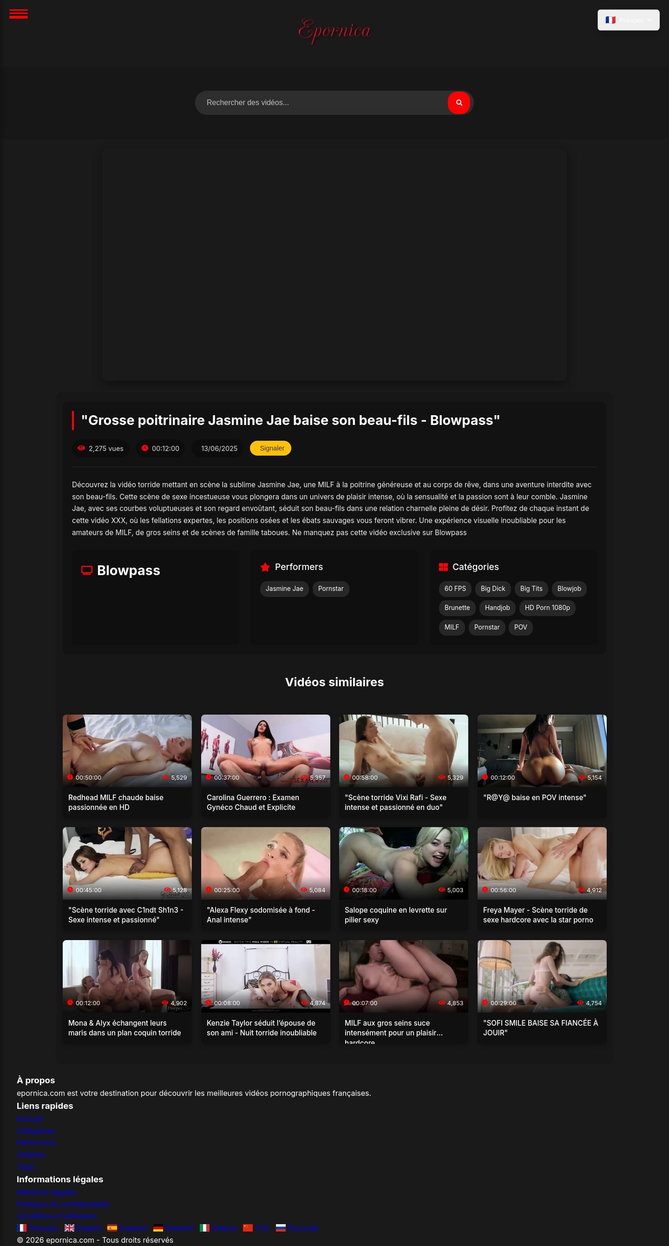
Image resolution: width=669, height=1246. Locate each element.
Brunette (457, 607)
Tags (25, 1166)
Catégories (36, 1130)
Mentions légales (46, 1192)
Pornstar (331, 588)
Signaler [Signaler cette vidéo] (272, 448)
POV (520, 627)
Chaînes (31, 1154)
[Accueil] (334, 33)
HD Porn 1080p (547, 607)
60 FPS (455, 588)
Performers (36, 1142)
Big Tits (531, 588)
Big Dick (493, 588)
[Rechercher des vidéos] (334, 103)
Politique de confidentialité (63, 1204)
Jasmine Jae (284, 588)
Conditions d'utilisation (57, 1215)
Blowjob (569, 588)
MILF (452, 627)
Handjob (497, 607)
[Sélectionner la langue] (628, 20)
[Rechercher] (459, 103)
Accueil (30, 1118)
